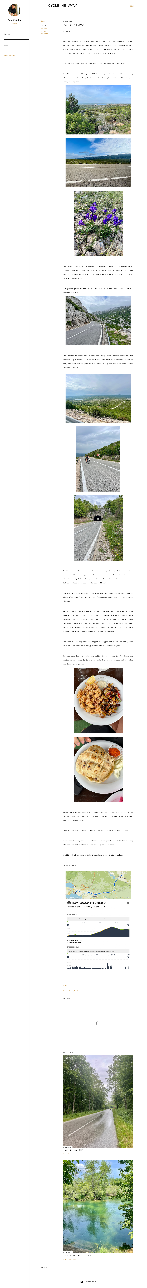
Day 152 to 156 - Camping (78, 1255)
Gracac (43, 31)
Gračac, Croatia (73, 991)
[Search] (132, 6)
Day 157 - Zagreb (73, 1150)
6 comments (72, 1154)
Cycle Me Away (62, 6)
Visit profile (14, 24)
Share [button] (43, 21)
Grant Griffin (14, 19)
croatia (44, 29)
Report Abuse (10, 55)
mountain (44, 34)
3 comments (72, 1259)
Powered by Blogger (88, 1281)
